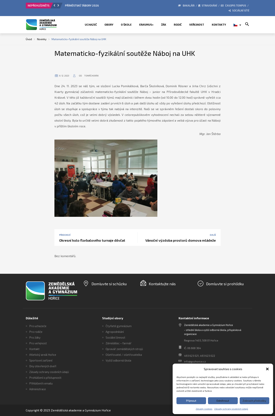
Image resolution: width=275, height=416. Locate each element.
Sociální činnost (115, 337)
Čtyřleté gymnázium (119, 326)
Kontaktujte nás (162, 283)
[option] (108, 6)
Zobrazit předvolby (254, 400)
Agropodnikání (115, 331)
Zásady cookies (204, 408)
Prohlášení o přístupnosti (45, 377)
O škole (126, 24)
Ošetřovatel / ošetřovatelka (124, 354)
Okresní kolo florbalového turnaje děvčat (92, 240)
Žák (163, 24)
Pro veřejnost (38, 343)
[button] (267, 369)
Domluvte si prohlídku (225, 283)
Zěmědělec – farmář (118, 343)
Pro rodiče (35, 331)
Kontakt (34, 349)
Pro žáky (34, 337)
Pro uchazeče (37, 326)
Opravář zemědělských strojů (124, 349)
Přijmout (191, 400)
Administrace (37, 389)
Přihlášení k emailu (41, 383)
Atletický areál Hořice (42, 354)
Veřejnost (196, 24)
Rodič (178, 24)
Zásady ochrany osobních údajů (231, 408)
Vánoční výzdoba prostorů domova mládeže (180, 240)
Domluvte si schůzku (109, 283)
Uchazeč (91, 24)
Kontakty (219, 24)
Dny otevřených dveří (42, 366)
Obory (108, 24)
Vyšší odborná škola (118, 360)
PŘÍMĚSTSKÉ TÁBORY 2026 (82, 5)
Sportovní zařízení (40, 360)
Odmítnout (222, 400)
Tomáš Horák (91, 75)
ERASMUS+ (146, 24)
